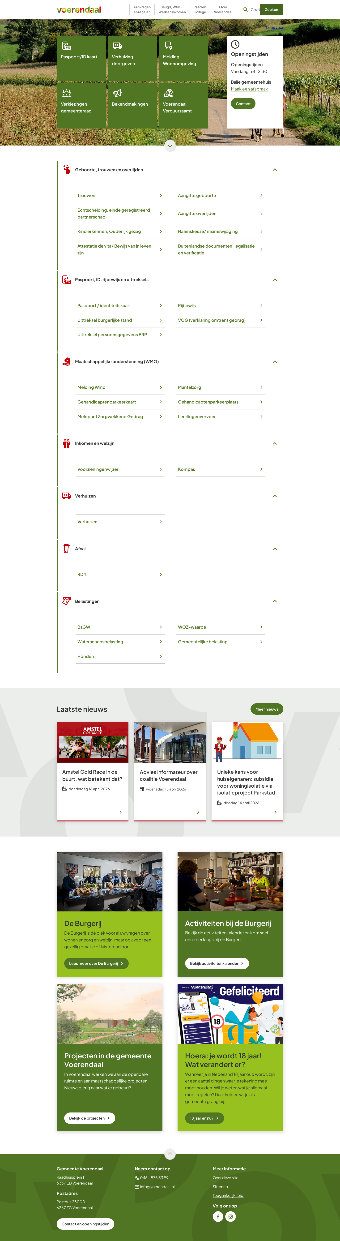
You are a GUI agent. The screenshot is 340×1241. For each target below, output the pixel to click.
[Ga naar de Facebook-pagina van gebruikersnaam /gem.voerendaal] (218, 1216)
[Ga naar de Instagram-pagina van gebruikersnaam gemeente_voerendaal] (230, 1216)
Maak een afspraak (249, 88)
